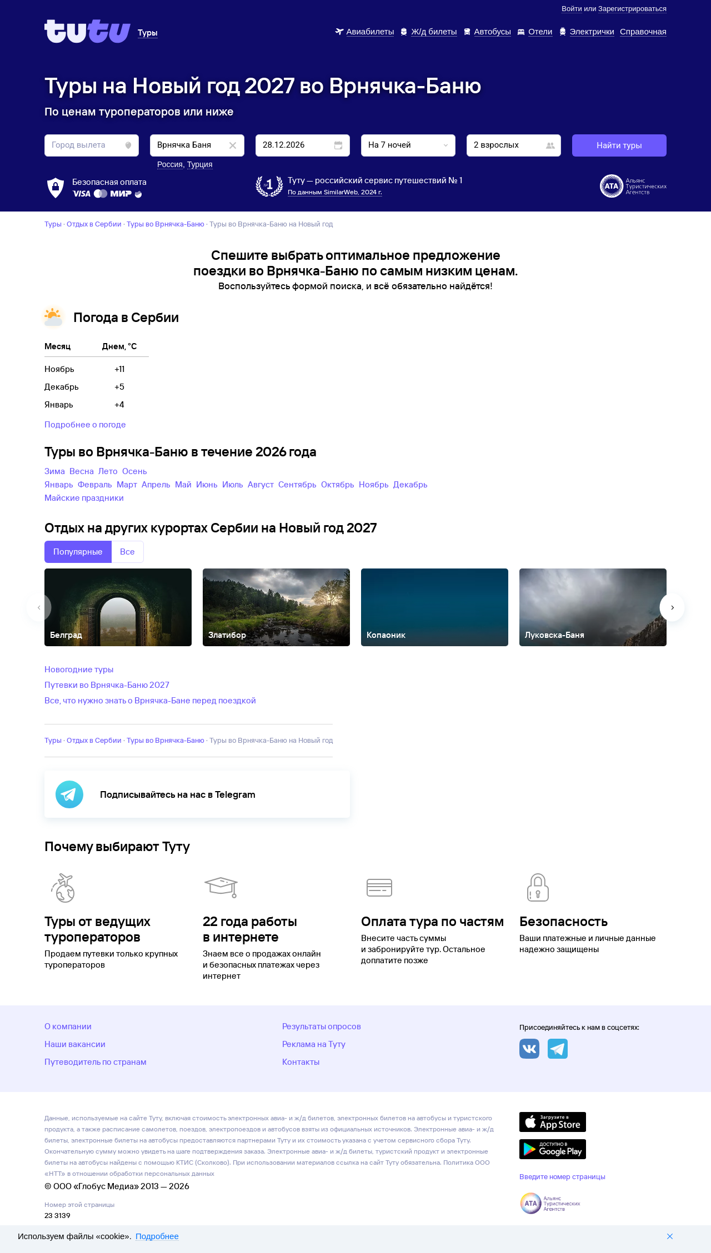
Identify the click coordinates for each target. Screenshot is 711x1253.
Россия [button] (170, 164)
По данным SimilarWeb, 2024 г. (335, 192)
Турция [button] (200, 164)
